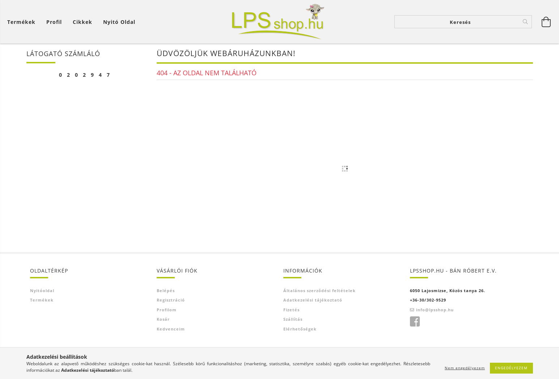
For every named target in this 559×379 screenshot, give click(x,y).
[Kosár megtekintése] (23, 21)
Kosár (163, 319)
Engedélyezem (511, 367)
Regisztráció (171, 300)
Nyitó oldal (119, 21)
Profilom (167, 309)
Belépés (166, 290)
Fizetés (291, 309)
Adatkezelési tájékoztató (312, 300)
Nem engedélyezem (465, 367)
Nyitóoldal (42, 290)
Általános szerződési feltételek (319, 290)
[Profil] (54, 21)
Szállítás (292, 319)
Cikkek (82, 21)
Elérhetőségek (300, 329)
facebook (414, 321)
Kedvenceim (171, 329)
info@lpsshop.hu (435, 309)
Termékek (21, 21)
